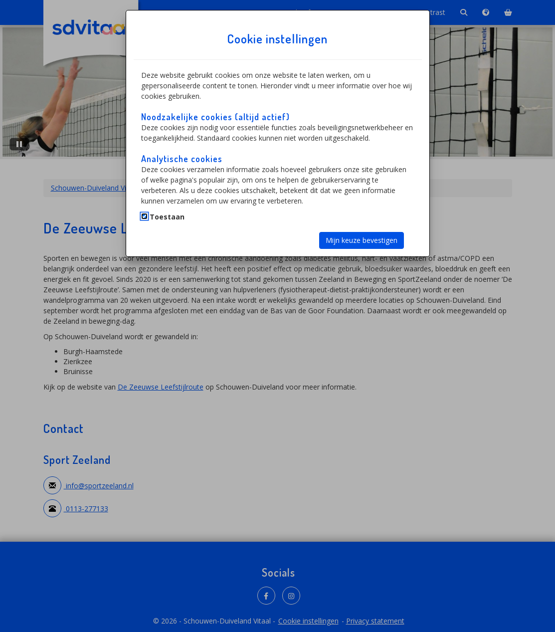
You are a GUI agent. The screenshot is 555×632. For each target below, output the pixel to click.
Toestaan (167, 216)
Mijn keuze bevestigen (361, 240)
